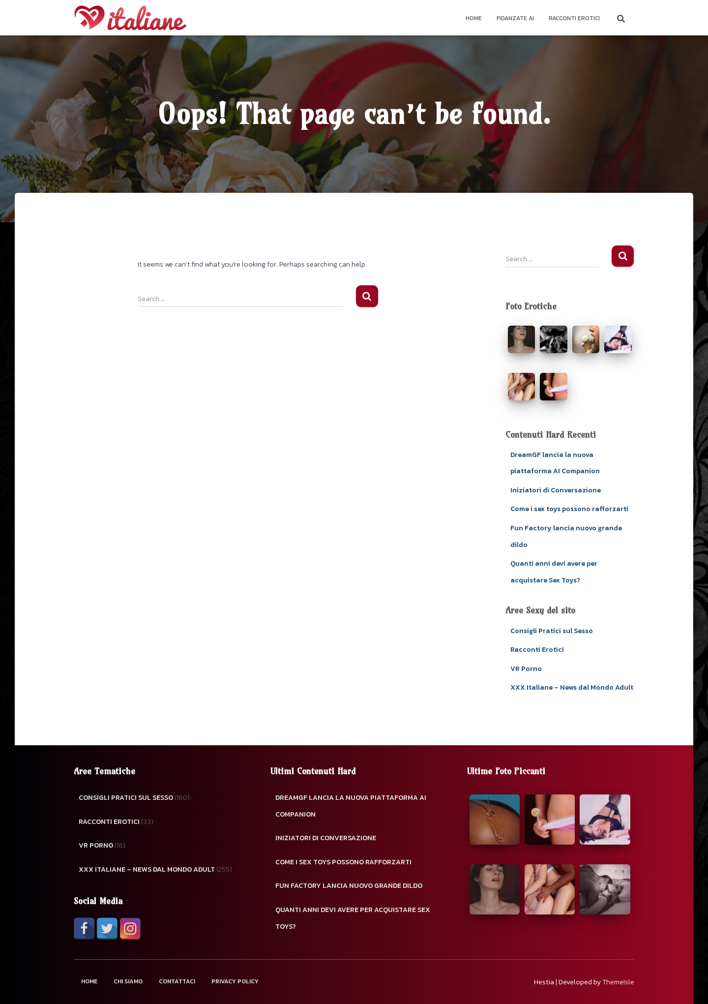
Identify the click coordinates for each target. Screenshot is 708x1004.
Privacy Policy (235, 981)
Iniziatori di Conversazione (555, 490)
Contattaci (177, 981)
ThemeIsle (618, 982)
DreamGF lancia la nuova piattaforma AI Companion (350, 806)
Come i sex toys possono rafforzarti (569, 509)
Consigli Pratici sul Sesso (551, 631)
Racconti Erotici (574, 18)
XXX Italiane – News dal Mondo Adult (571, 687)
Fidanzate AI (515, 18)
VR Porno (526, 669)
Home (474, 18)
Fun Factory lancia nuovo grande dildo (348, 886)
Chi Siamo (128, 981)
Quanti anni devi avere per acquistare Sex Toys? (352, 918)
